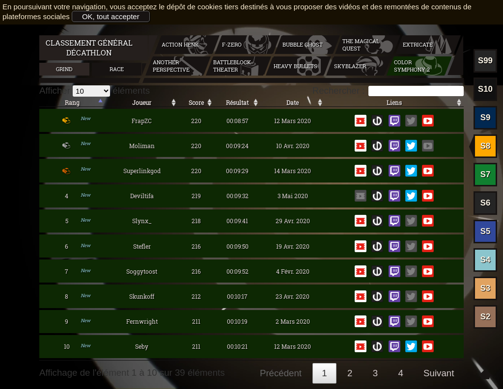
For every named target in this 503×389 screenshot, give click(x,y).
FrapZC (142, 121)
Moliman (142, 146)
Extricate (418, 44)
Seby (141, 346)
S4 (485, 259)
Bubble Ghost (302, 44)
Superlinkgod (142, 171)
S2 (485, 316)
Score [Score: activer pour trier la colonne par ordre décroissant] (196, 102)
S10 (485, 89)
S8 (485, 146)
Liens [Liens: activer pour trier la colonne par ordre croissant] (394, 102)
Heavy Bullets (295, 66)
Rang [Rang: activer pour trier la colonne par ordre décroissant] (72, 102)
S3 (485, 288)
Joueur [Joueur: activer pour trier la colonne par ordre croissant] (141, 102)
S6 (485, 202)
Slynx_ (142, 221)
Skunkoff (141, 296)
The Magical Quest (360, 44)
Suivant (438, 373)
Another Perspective (171, 65)
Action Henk (180, 44)
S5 (485, 231)
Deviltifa (142, 196)
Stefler (142, 246)
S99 (485, 60)
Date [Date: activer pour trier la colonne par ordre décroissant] (292, 102)
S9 (485, 117)
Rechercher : (388, 90)
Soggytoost (141, 271)
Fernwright (142, 321)
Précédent (281, 373)
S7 (485, 174)
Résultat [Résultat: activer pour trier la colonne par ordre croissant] (237, 102)
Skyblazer (350, 66)
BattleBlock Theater (232, 65)
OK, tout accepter (111, 16)
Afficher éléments (94, 90)
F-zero (232, 44)
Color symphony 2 (412, 65)
